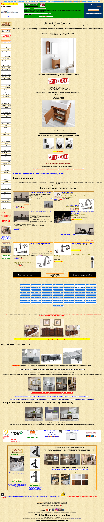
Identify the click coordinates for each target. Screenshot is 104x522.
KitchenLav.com (40, 502)
